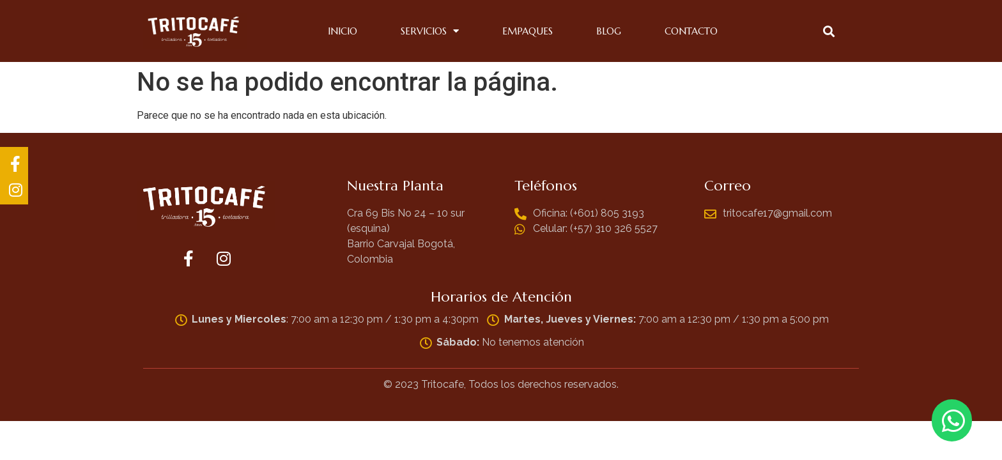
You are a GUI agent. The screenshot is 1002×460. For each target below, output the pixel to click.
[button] (828, 31)
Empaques (527, 31)
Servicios (430, 31)
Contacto (691, 31)
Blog (608, 31)
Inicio (342, 31)
